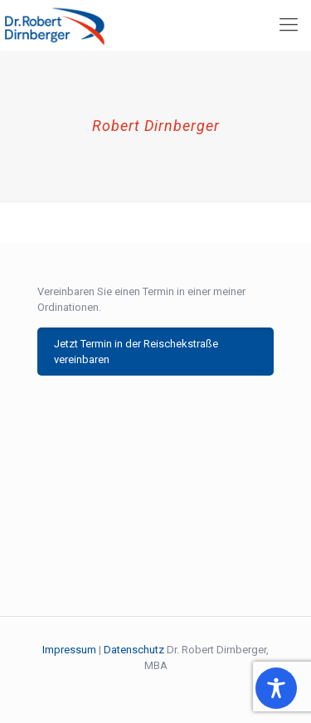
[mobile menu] (289, 25)
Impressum (69, 649)
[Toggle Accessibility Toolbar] (276, 688)
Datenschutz (134, 649)
